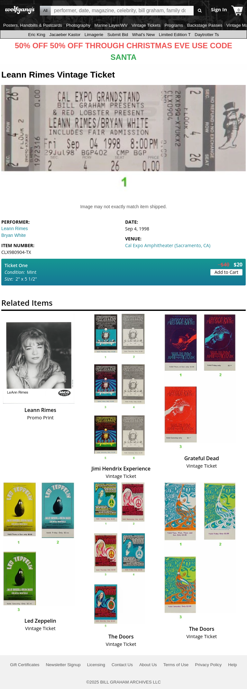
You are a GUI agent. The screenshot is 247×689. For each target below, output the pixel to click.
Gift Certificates (24, 664)
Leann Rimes (14, 228)
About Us (148, 664)
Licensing (96, 664)
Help (232, 664)
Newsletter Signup (63, 664)
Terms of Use (176, 664)
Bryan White (13, 235)
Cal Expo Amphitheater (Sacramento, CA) (167, 245)
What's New (143, 34)
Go (200, 11)
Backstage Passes (205, 25)
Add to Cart (226, 272)
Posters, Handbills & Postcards (32, 25)
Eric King (36, 34)
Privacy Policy (208, 664)
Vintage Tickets (146, 25)
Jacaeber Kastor (64, 34)
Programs (174, 25)
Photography (78, 25)
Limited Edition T (175, 34)
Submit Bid (117, 34)
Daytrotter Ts (207, 34)
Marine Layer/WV (110, 25)
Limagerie (94, 34)
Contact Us (122, 664)
